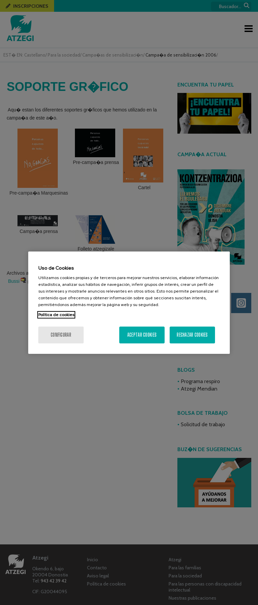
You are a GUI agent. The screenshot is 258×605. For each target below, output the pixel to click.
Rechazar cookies (192, 335)
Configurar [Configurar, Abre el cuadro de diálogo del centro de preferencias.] (61, 335)
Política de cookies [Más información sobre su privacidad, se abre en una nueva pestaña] (56, 314)
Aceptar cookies (142, 335)
